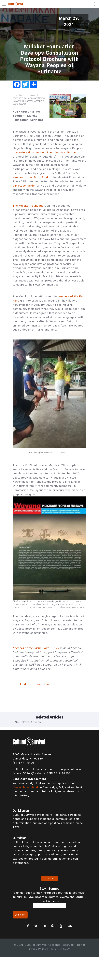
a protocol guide (24, 185)
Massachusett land (25, 787)
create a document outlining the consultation (46, 152)
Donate (49, 878)
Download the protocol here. (32, 684)
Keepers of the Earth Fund (31, 177)
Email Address (49, 901)
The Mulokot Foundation (29, 205)
